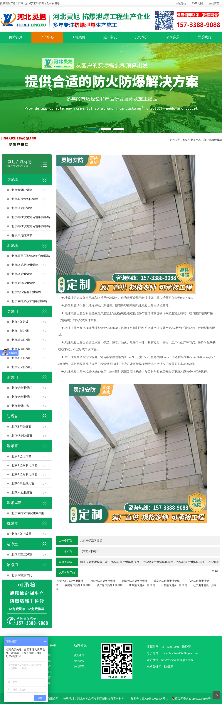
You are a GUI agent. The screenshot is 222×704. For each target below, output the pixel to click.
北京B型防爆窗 (21, 426)
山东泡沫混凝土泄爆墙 (174, 585)
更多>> (216, 571)
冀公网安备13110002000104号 (193, 698)
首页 (185, 140)
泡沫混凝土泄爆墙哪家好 (158, 562)
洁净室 (12, 544)
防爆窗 (12, 416)
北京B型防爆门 (21, 330)
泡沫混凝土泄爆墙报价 (125, 562)
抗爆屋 (12, 523)
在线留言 (214, 3)
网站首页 (15, 37)
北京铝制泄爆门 (21, 387)
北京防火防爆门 (21, 367)
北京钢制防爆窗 (21, 435)
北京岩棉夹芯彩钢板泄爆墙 (29, 301)
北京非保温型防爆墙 (24, 199)
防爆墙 (12, 179)
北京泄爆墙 (215, 140)
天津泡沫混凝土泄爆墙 (134, 581)
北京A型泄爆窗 (21, 456)
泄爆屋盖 (14, 503)
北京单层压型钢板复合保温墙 (30, 255)
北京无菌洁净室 (21, 554)
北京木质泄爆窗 (21, 492)
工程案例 (78, 37)
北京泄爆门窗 (20, 405)
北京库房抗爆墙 (21, 235)
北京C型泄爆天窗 (22, 483)
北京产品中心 (198, 140)
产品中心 (47, 37)
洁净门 (12, 565)
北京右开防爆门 (21, 358)
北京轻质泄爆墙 (21, 274)
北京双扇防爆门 (21, 349)
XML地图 (197, 3)
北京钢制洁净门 (21, 575)
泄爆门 (12, 377)
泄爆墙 (12, 245)
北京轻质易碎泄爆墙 (24, 264)
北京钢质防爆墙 (21, 208)
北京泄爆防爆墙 (21, 190)
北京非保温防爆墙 (91, 540)
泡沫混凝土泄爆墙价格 (190, 562)
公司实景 (173, 37)
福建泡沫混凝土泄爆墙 (78, 585)
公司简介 (141, 37)
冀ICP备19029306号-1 (155, 698)
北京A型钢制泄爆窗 (24, 465)
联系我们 (204, 37)
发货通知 (79, 655)
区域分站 (181, 3)
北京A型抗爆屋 (21, 533)
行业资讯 (79, 660)
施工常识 (110, 37)
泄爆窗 (12, 446)
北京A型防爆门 (21, 321)
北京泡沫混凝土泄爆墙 (26, 292)
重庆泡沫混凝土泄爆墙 (167, 581)
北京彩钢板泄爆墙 (23, 283)
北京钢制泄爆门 (21, 396)
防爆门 (12, 311)
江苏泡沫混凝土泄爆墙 (142, 585)
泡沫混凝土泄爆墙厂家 (94, 562)
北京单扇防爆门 (21, 339)
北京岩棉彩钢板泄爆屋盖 (27, 513)
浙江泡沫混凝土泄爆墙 (110, 585)
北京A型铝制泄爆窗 (24, 474)
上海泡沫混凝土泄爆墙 (102, 581)
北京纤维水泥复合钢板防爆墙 (30, 217)
